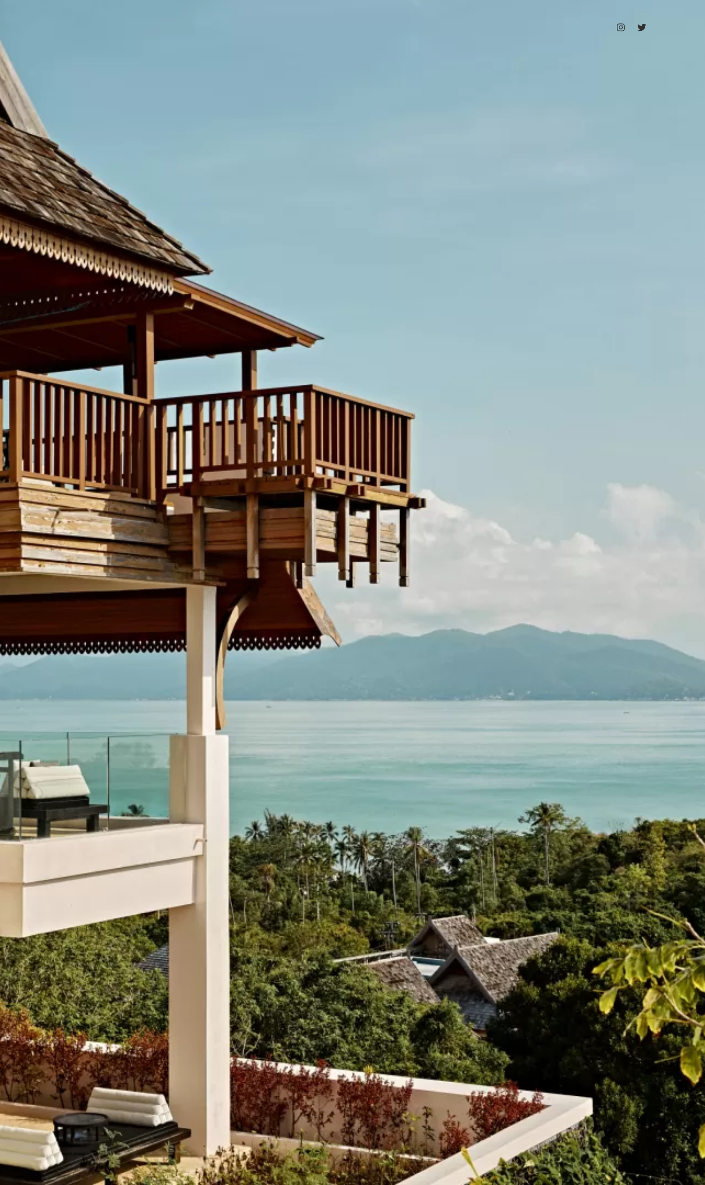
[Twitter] (641, 27)
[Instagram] (620, 27)
